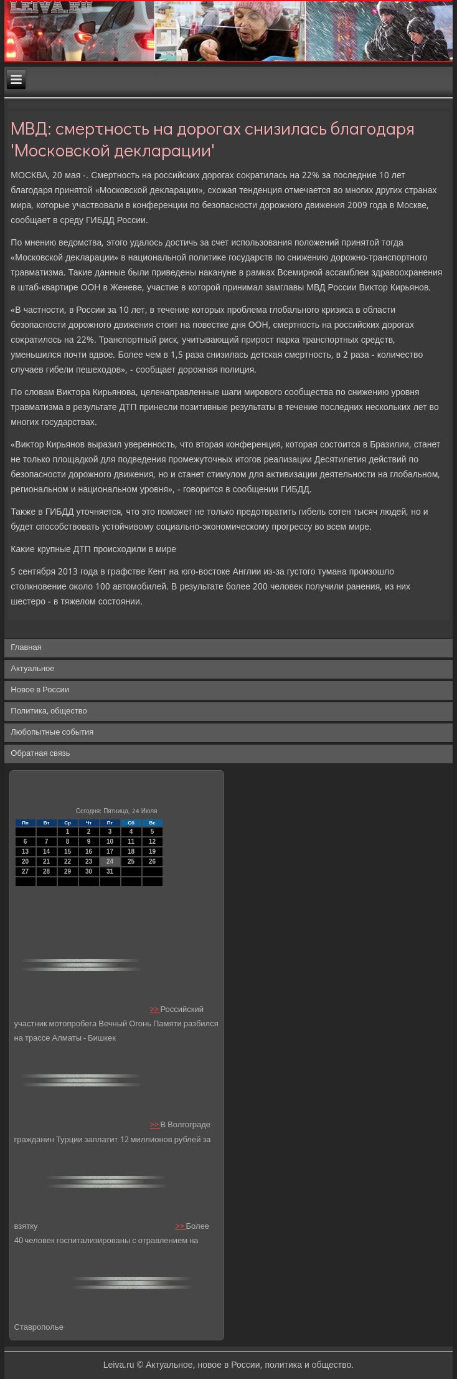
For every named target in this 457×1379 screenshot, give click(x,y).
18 (131, 851)
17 (109, 851)
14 (46, 851)
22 (67, 861)
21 (46, 861)
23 (88, 861)
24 (109, 861)
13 (25, 851)
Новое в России (40, 690)
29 (67, 871)
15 (67, 851)
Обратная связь (40, 754)
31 (109, 871)
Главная (26, 648)
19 (152, 851)
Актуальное (32, 669)
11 (131, 841)
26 (152, 861)
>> (155, 1010)
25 (131, 861)
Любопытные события (52, 732)
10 (109, 841)
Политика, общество (49, 711)
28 (46, 871)
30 (88, 871)
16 (88, 851)
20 (25, 861)
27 (25, 871)
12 (152, 841)
